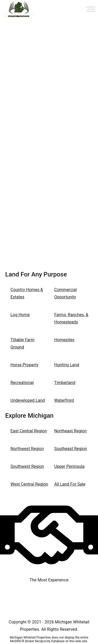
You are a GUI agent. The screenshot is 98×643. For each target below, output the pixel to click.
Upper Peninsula (69, 466)
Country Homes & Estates (26, 293)
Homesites (64, 339)
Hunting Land (66, 364)
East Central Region (28, 430)
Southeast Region (70, 448)
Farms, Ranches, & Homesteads (71, 318)
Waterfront (64, 400)
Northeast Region (70, 430)
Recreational (22, 382)
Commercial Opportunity (65, 293)
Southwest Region (27, 466)
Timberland (65, 382)
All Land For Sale (69, 484)
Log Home (20, 314)
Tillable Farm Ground (22, 343)
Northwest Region (27, 448)
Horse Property (24, 364)
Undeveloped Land (27, 400)
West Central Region (29, 484)
